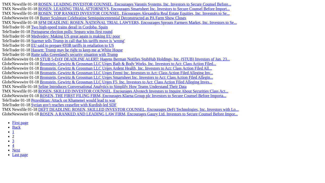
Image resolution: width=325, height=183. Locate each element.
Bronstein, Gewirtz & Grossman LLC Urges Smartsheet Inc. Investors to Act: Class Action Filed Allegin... (126, 77)
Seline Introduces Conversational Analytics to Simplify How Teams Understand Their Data (112, 86)
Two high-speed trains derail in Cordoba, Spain (69, 27)
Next (16, 150)
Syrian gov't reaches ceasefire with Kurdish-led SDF (74, 105)
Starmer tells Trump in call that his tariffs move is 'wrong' (78, 41)
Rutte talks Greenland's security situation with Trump (74, 54)
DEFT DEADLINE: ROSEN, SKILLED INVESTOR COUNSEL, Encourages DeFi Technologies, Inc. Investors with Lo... (138, 109)
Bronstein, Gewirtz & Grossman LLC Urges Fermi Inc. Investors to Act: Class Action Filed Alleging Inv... (126, 73)
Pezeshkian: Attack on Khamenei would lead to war (73, 100)
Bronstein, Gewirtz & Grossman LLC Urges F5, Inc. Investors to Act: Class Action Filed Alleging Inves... (126, 82)
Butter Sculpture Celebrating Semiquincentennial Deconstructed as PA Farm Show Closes (113, 18)
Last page (20, 154)
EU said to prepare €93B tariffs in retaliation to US (72, 45)
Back (16, 127)
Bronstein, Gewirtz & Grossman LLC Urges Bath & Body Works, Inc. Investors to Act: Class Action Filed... (128, 64)
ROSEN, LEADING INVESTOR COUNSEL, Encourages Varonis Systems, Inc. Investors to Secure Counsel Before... (134, 4)
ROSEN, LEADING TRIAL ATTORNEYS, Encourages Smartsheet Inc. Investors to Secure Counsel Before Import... (134, 9)
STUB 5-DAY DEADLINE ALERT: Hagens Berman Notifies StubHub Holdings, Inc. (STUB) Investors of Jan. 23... (135, 59)
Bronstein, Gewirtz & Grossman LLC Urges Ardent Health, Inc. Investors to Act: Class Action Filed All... (126, 68)
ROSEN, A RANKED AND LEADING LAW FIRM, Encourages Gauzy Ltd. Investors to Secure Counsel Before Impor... (139, 114)
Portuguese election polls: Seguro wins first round (71, 31)
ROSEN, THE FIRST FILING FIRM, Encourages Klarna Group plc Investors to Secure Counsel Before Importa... (133, 96)
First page (20, 122)
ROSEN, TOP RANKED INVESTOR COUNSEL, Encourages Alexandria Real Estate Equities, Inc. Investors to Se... (134, 13)
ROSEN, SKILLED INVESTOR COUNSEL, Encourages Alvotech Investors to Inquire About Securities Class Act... (133, 91)
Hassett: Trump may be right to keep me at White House (77, 50)
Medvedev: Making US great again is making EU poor (75, 36)
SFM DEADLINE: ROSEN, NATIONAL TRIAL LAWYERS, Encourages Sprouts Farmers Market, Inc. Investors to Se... (137, 22)
